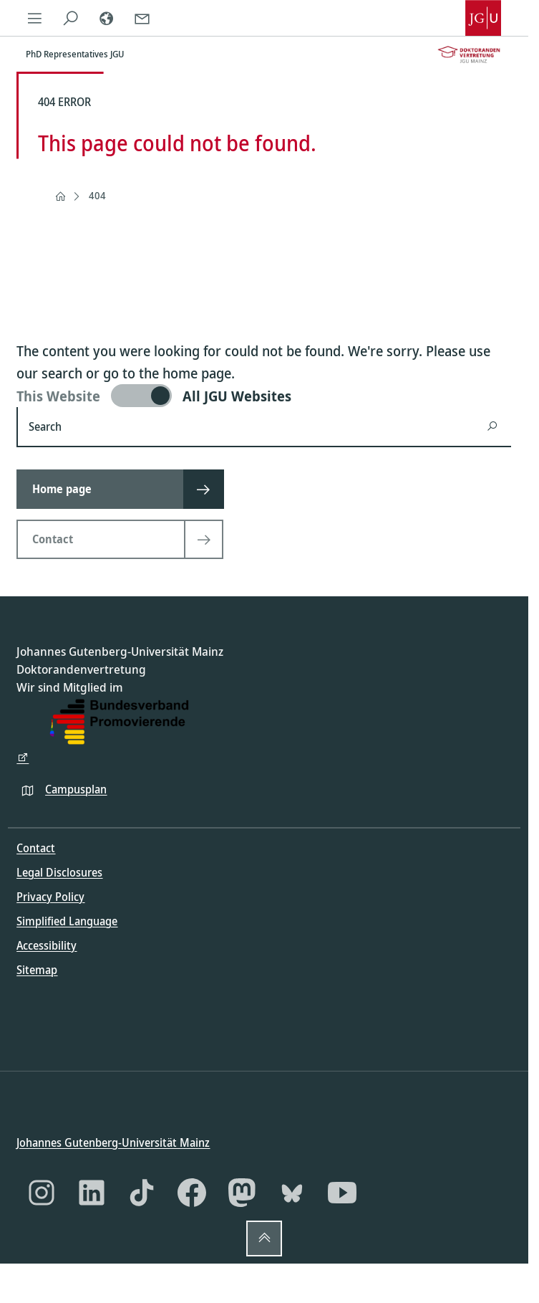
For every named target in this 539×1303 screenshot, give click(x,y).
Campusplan (76, 788)
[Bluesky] (292, 1192)
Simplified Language (66, 921)
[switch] (263, 395)
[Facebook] (192, 1192)
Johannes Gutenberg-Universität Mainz (113, 1142)
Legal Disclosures (59, 872)
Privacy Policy (50, 897)
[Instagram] (41, 1192)
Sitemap (36, 970)
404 (97, 195)
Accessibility (46, 945)
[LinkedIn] (91, 1192)
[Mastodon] (242, 1192)
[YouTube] (342, 1192)
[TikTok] (141, 1192)
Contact (35, 848)
